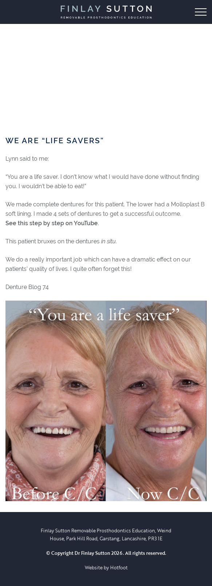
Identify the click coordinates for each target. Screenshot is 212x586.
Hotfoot (119, 567)
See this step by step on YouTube (51, 223)
